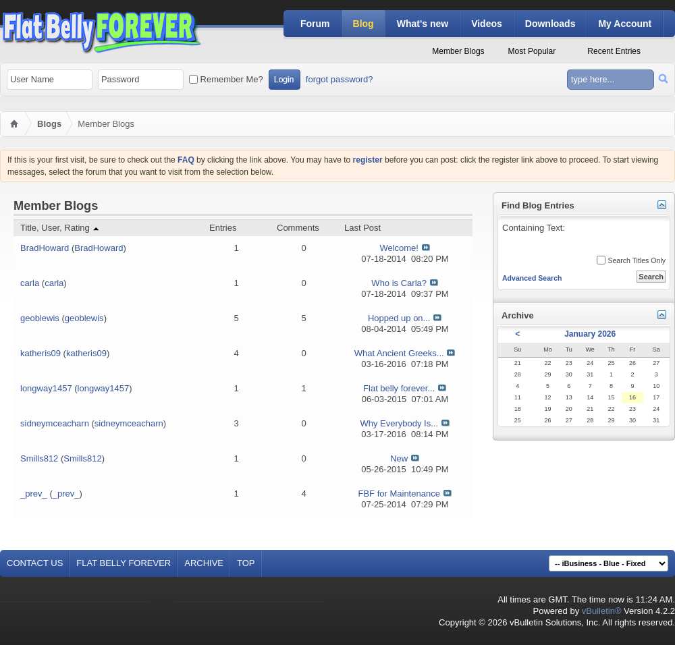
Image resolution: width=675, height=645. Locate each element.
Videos (486, 23)
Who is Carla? (399, 283)
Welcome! (398, 248)
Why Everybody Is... (399, 423)
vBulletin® (602, 611)
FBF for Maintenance (398, 493)
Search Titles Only (631, 260)
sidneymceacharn (54, 423)
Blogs (49, 124)
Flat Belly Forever (123, 563)
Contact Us (35, 563)
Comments (298, 228)
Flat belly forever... (399, 388)
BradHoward (44, 248)
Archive (203, 563)
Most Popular (532, 51)
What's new (422, 23)
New (399, 458)
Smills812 (39, 458)
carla (29, 283)
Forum (315, 23)
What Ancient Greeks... (399, 353)
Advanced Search (532, 278)
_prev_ (33, 493)
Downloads (550, 23)
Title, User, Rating (60, 228)
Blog (363, 23)
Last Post (362, 228)
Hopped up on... (399, 318)
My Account (624, 23)
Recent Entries (614, 51)
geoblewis (39, 318)
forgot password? (339, 79)
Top (246, 563)
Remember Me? (226, 79)
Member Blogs (458, 51)
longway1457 (46, 388)
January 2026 (590, 334)
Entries (222, 228)
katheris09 (40, 353)
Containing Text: (583, 236)
